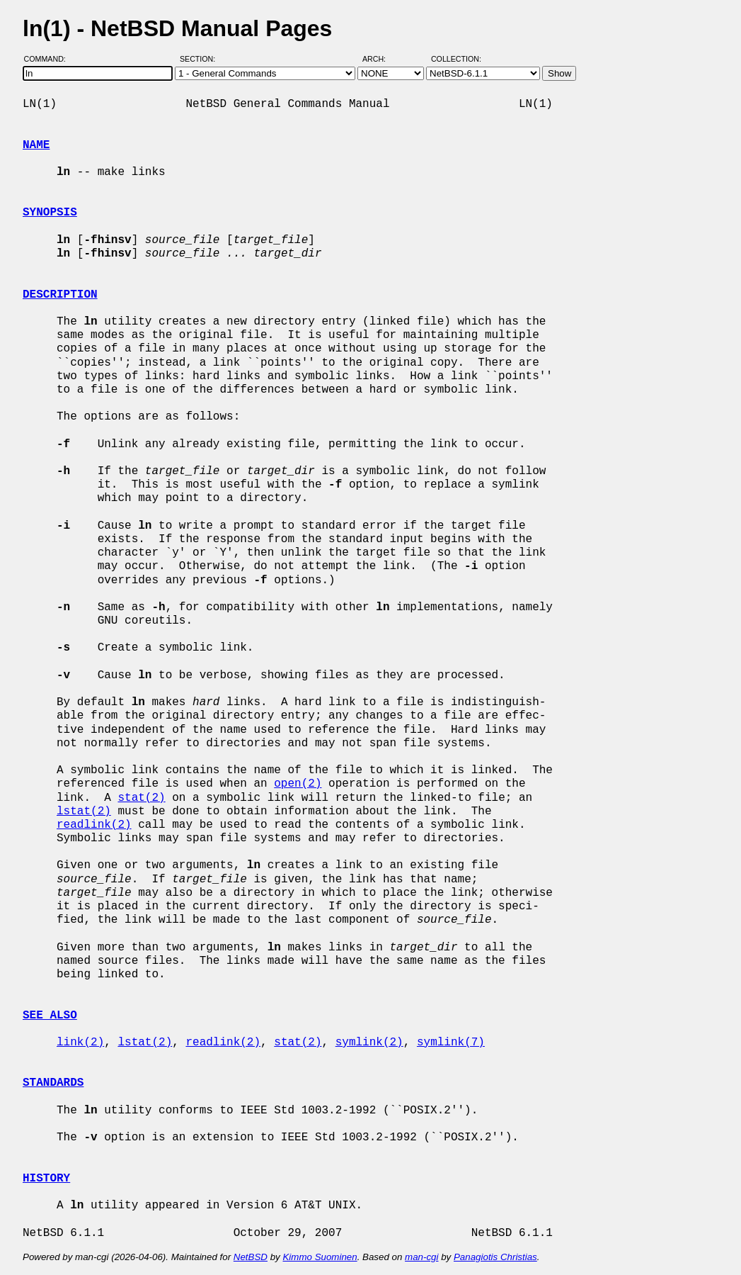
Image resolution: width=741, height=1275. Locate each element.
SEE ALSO (50, 1015)
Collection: (456, 59)
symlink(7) (451, 1042)
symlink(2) (369, 1042)
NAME (36, 145)
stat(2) (141, 798)
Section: (201, 59)
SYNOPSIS (50, 212)
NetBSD (251, 1257)
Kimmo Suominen (319, 1257)
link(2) (80, 1042)
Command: (49, 59)
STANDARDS (53, 1083)
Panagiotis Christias (495, 1257)
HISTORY (46, 1178)
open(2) (297, 784)
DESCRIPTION (60, 295)
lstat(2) (84, 811)
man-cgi (421, 1257)
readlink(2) (94, 825)
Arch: (380, 59)
